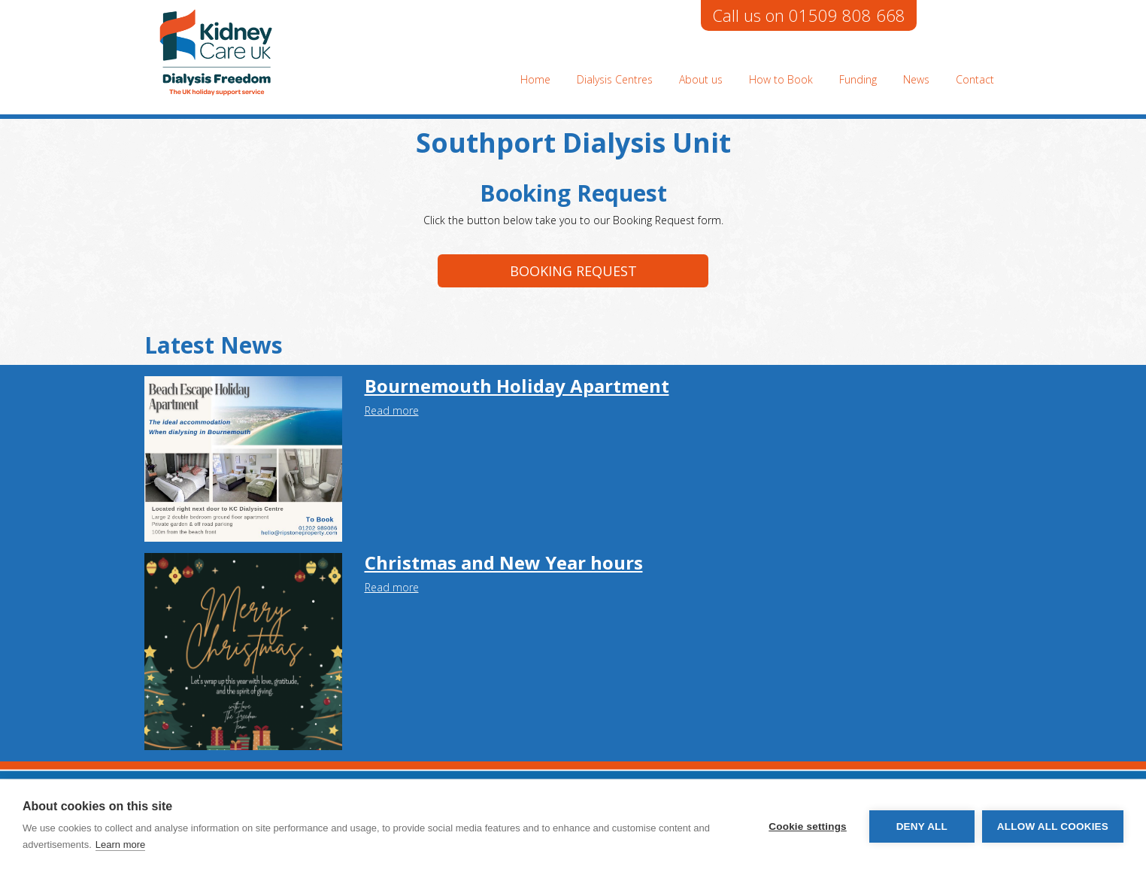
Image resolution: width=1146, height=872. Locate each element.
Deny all (921, 826)
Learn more (120, 844)
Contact (975, 79)
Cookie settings (808, 826)
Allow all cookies (1052, 826)
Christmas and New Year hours (504, 562)
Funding (858, 79)
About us (701, 79)
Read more (392, 410)
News (916, 79)
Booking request (573, 271)
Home (535, 79)
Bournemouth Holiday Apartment (517, 385)
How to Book (781, 79)
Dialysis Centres (615, 79)
